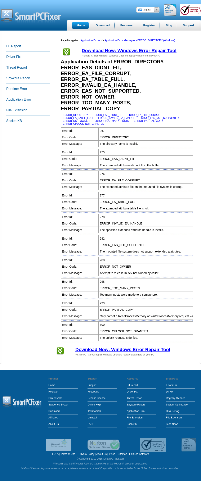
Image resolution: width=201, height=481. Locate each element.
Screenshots (55, 398)
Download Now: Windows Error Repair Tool (129, 50)
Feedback (93, 391)
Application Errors (90, 40)
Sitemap (122, 454)
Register (53, 391)
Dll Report (13, 46)
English (147, 9)
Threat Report (16, 67)
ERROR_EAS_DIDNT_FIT (108, 115)
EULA (55, 454)
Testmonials (94, 411)
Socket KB (14, 121)
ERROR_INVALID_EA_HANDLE (116, 118)
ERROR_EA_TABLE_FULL (78, 118)
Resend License (97, 398)
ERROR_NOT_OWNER (76, 120)
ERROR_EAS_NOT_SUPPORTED (159, 118)
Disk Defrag (172, 411)
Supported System (58, 404)
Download (53, 411)
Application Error (18, 99)
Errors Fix (171, 385)
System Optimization (177, 404)
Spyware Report (18, 78)
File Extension (16, 110)
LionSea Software (139, 454)
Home (51, 385)
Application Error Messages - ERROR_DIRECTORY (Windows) (139, 40)
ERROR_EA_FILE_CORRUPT (145, 115)
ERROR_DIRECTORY (75, 115)
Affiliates (53, 417)
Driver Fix (13, 57)
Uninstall (92, 417)
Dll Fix (169, 391)
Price (112, 454)
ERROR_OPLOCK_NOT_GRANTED (83, 123)
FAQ (90, 424)
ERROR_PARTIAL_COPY (148, 120)
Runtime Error (16, 89)
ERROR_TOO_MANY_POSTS (111, 120)
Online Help (94, 404)
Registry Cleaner (175, 398)
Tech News (172, 424)
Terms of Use (68, 454)
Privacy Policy (86, 454)
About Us (53, 424)
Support (92, 385)
